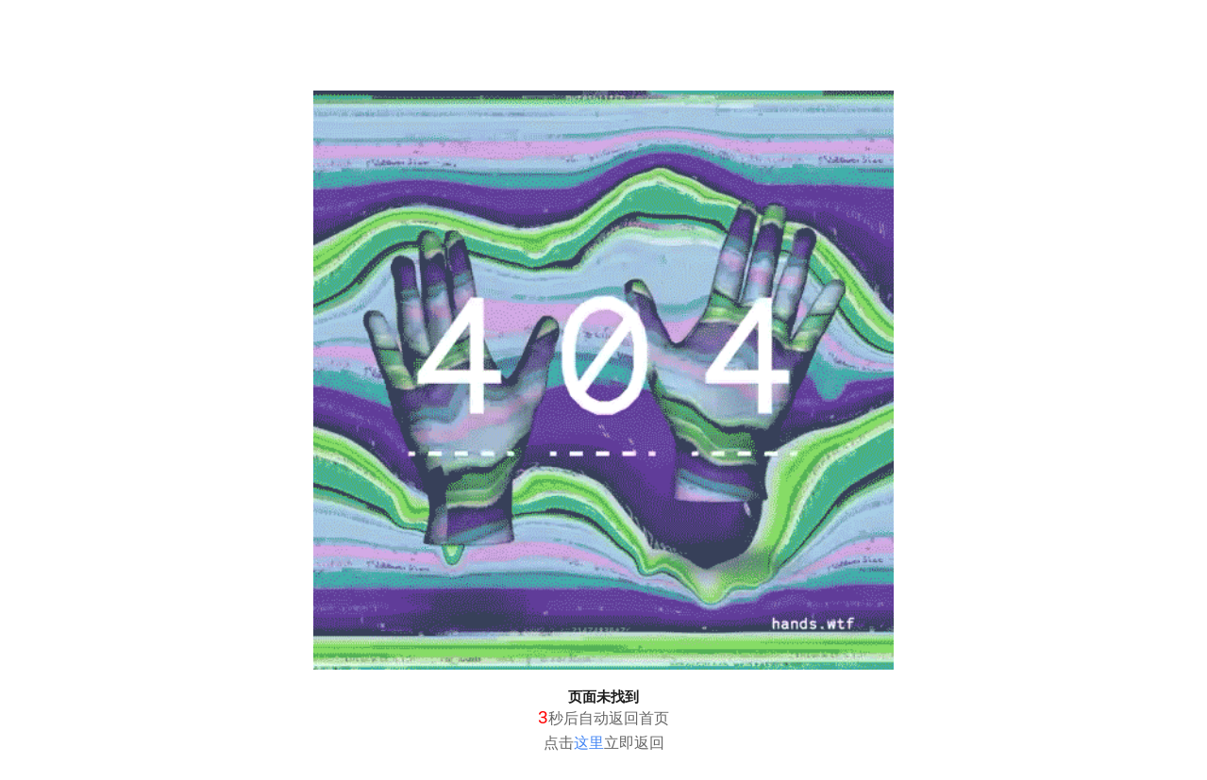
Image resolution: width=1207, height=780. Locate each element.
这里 (589, 743)
